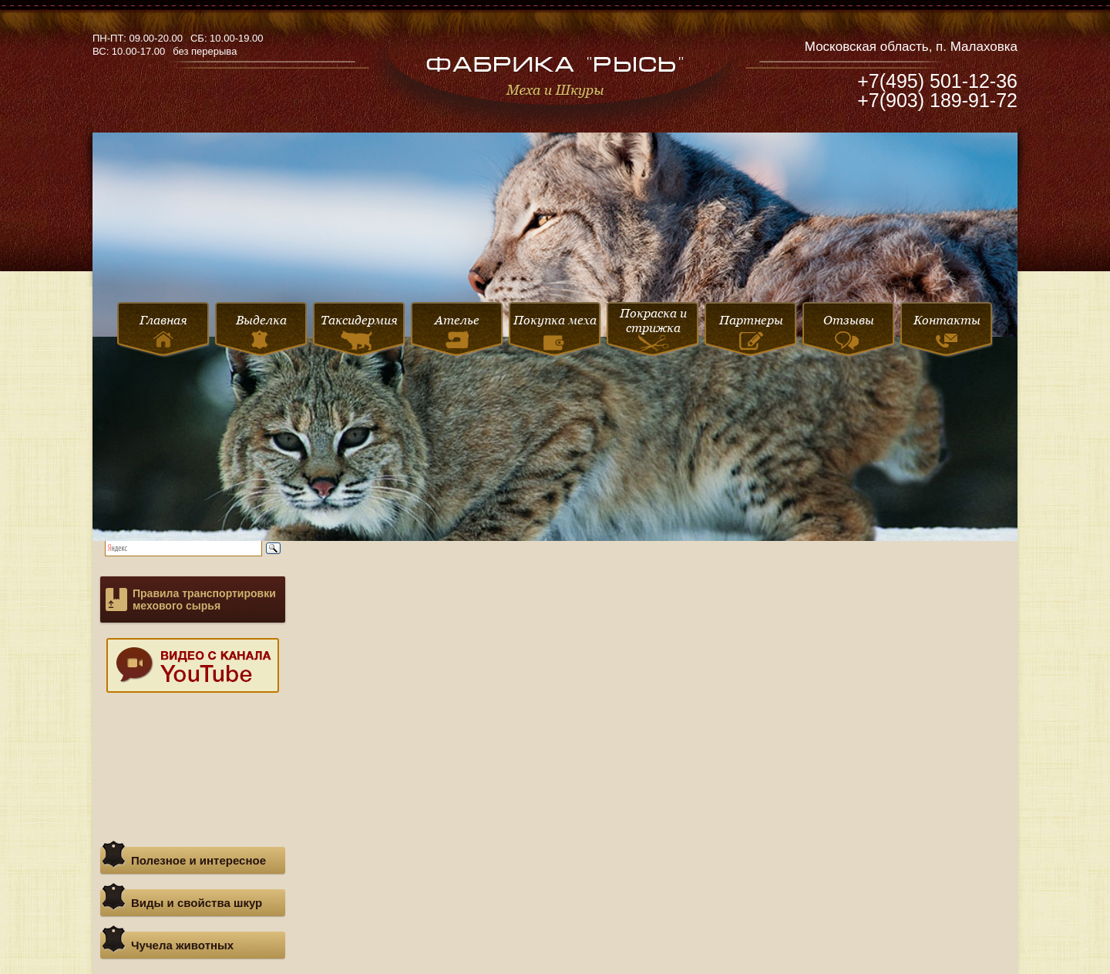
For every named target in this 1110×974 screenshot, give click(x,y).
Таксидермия (359, 332)
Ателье (457, 330)
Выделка (261, 331)
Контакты (946, 330)
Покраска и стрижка (653, 330)
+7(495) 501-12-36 (937, 81)
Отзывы (848, 331)
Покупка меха (555, 334)
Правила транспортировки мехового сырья (204, 599)
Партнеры (751, 331)
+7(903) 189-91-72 (937, 100)
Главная (163, 330)
